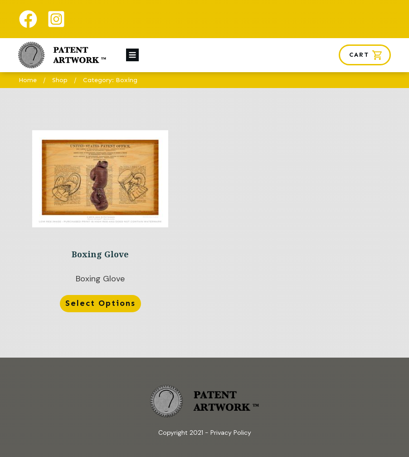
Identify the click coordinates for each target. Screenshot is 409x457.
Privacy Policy (230, 432)
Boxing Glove (100, 222)
